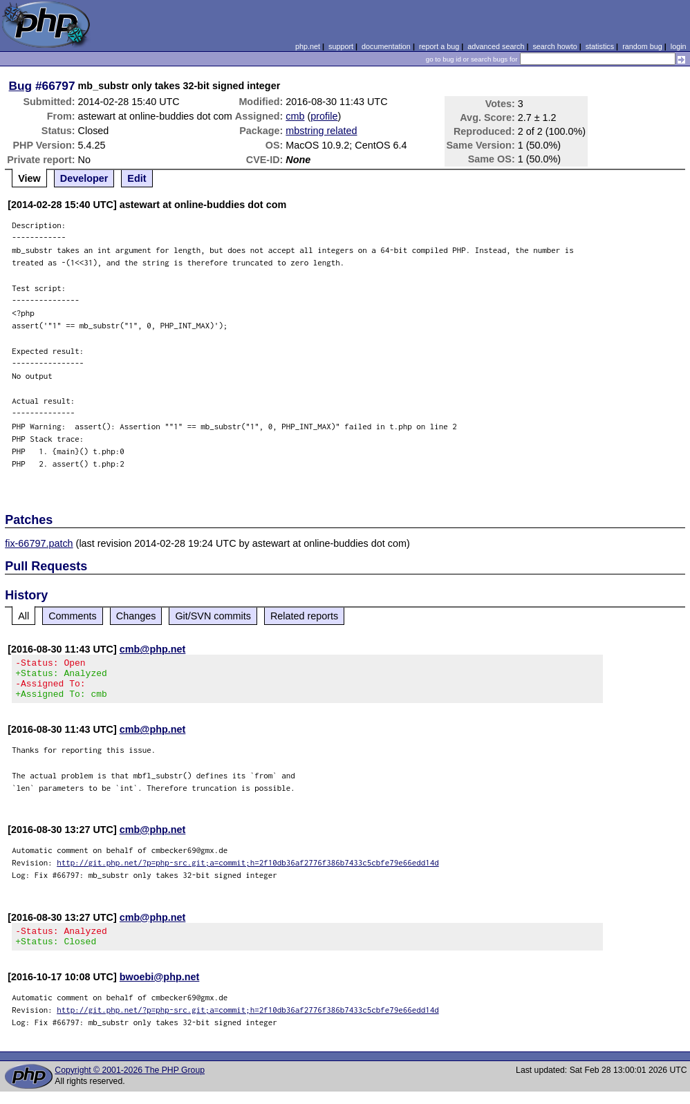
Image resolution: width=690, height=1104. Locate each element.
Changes (136, 615)
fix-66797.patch (39, 543)
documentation (386, 46)
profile (323, 116)
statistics (600, 46)
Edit (136, 178)
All (23, 615)
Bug (20, 86)
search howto (554, 46)
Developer (84, 178)
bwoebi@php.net (160, 989)
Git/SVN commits (213, 615)
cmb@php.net (153, 649)
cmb (295, 116)
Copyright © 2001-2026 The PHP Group (130, 1082)
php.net (307, 46)
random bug (642, 46)
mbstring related (321, 130)
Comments (72, 615)
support (340, 46)
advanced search (495, 46)
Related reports (304, 615)
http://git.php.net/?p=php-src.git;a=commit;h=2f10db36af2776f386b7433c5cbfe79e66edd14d (248, 870)
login (679, 46)
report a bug (439, 46)
